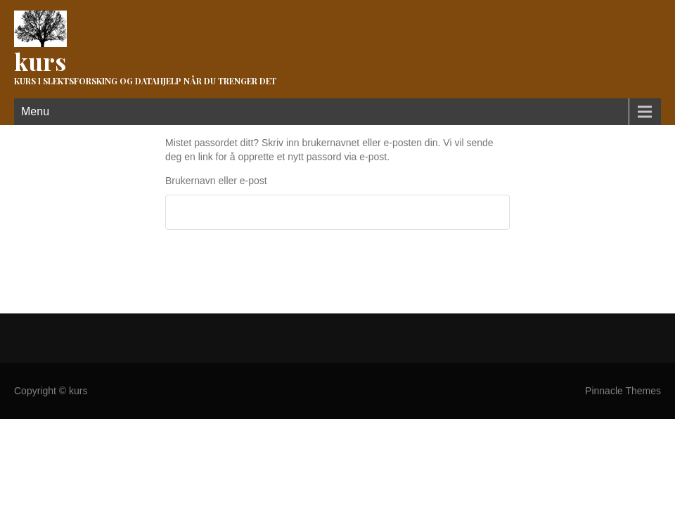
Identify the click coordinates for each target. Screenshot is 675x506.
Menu (35, 111)
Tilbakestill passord (224, 266)
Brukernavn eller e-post (216, 180)
